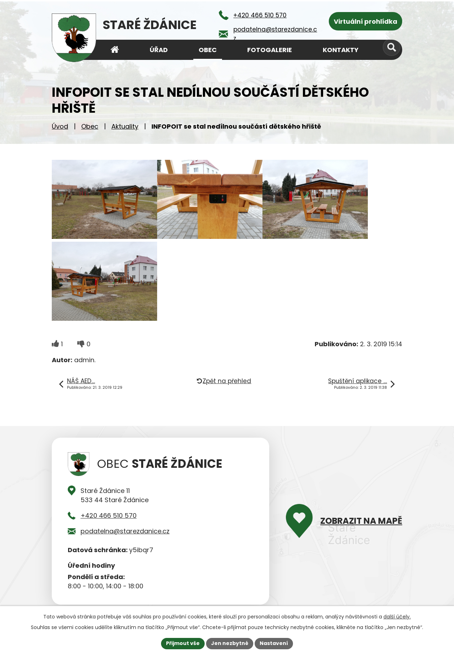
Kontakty (341, 49)
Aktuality (124, 126)
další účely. (397, 616)
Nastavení (274, 643)
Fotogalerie (269, 49)
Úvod (60, 126)
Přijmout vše (183, 643)
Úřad (159, 49)
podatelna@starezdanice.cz (125, 531)
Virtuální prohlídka (365, 21)
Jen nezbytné (229, 643)
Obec (89, 126)
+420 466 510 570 (109, 515)
